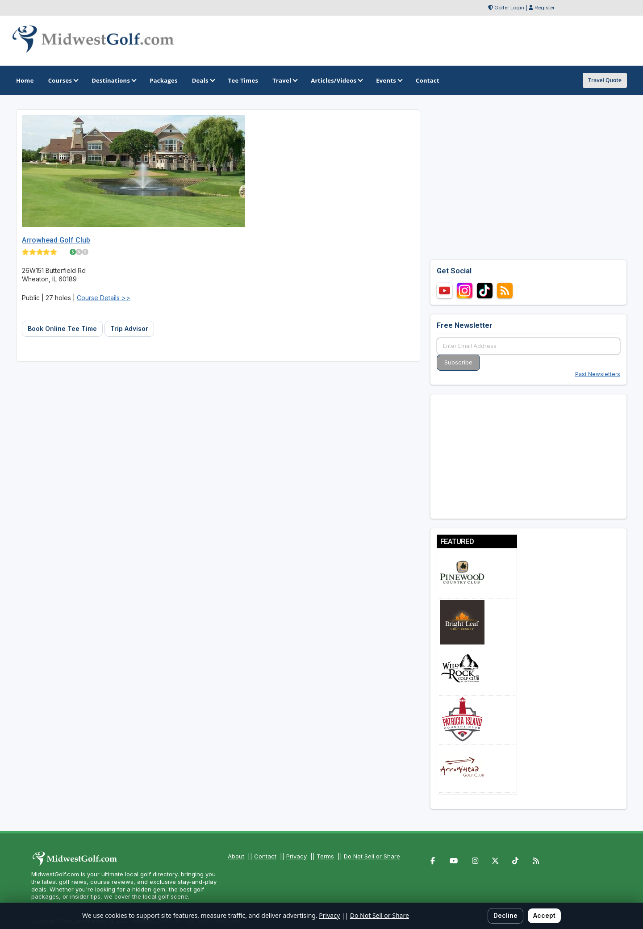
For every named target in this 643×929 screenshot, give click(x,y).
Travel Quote (605, 80)
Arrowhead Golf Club (56, 240)
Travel (284, 80)
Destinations (113, 80)
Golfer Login (509, 7)
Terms (325, 856)
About (236, 856)
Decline (505, 915)
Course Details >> (103, 297)
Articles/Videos (336, 80)
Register (544, 7)
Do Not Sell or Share (372, 856)
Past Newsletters (597, 374)
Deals (203, 80)
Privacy (296, 856)
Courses (62, 80)
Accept (544, 915)
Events (388, 80)
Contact (265, 856)
